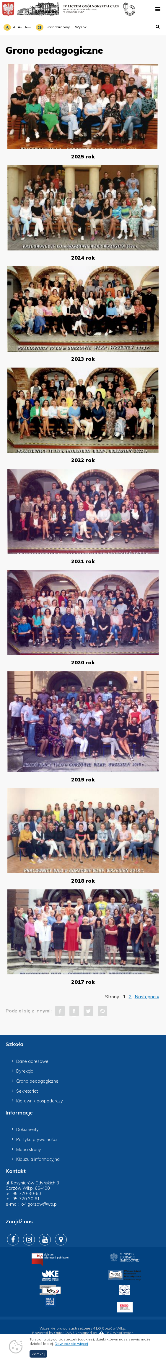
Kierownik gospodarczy (39, 1101)
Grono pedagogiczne (37, 1081)
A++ (28, 27)
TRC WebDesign (116, 1332)
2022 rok (83, 460)
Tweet (88, 1011)
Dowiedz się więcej (71, 1349)
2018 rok (83, 880)
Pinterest (102, 1011)
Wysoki (81, 27)
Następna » (147, 996)
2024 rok (83, 257)
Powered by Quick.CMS (52, 1332)
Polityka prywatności (36, 1139)
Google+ (74, 1011)
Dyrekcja (24, 1071)
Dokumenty (27, 1129)
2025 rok (83, 156)
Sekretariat (27, 1091)
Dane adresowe (32, 1061)
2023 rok (83, 358)
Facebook (60, 1011)
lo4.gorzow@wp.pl (39, 1204)
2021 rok (83, 561)
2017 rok (83, 982)
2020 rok (83, 662)
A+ (20, 27)
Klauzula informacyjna (38, 1159)
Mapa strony (28, 1149)
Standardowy (58, 27)
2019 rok (83, 779)
